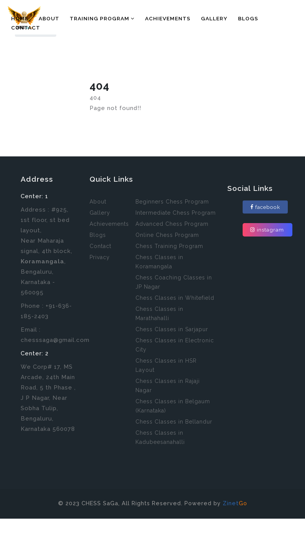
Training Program (102, 18)
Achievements (168, 18)
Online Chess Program (167, 235)
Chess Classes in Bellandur (173, 422)
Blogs (248, 18)
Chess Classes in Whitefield (174, 298)
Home (19, 18)
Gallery (214, 18)
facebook (265, 207)
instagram (267, 230)
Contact (25, 28)
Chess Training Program (169, 246)
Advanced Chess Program (172, 224)
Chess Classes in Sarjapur (171, 329)
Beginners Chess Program (172, 202)
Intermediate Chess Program (175, 213)
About (49, 18)
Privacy (100, 257)
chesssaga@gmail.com (55, 340)
